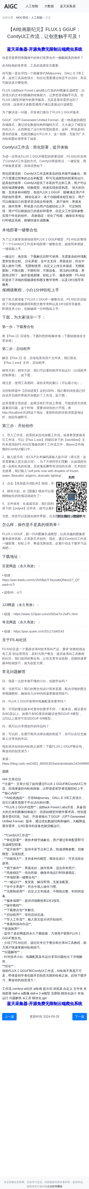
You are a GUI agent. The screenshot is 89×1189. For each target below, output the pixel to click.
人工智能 (32, 6)
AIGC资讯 (22, 17)
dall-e (16, 993)
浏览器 (57, 988)
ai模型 (45, 993)
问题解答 (15, 998)
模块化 (36, 998)
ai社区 (28, 988)
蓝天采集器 (68, 6)
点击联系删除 (54, 1186)
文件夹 (78, 988)
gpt (44, 998)
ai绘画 (37, 988)
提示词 (47, 988)
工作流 (7, 988)
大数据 (49, 6)
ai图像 (25, 993)
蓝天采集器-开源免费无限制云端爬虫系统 (44, 49)
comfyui (17, 988)
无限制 (55, 993)
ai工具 (26, 998)
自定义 (68, 988)
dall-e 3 (35, 993)
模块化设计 (69, 993)
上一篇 (9, 1016)
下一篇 (79, 1016)
